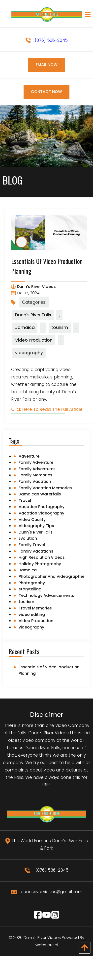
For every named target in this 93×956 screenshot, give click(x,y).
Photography (32, 583)
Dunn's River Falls (33, 315)
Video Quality (32, 519)
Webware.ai (46, 945)
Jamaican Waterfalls (40, 494)
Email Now (47, 65)
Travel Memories (35, 608)
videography (29, 353)
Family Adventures (37, 469)
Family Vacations (36, 551)
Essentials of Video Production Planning (49, 670)
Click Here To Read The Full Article (47, 409)
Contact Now (46, 91)
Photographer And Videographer (51, 576)
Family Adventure (36, 462)
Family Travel (32, 545)
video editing (32, 614)
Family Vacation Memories (45, 488)
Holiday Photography (40, 564)
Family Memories (35, 475)
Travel (25, 500)
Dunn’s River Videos (42, 937)
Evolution (28, 538)
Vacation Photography (41, 507)
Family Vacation (35, 481)
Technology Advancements (46, 595)
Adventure (29, 456)
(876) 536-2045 (47, 40)
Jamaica (25, 327)
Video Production (34, 340)
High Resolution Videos (42, 557)
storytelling (30, 589)
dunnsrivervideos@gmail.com (46, 892)
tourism (59, 327)
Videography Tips (36, 526)
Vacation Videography (41, 513)
